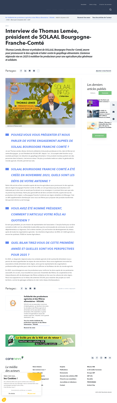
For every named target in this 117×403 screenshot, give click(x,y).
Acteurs (92, 93)
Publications (70, 9)
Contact (62, 385)
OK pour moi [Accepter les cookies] (31, 393)
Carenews (105, 93)
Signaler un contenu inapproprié (66, 288)
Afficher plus (99, 135)
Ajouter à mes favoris (103, 71)
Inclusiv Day (91, 385)
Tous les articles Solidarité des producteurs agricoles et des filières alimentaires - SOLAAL (35, 322)
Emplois (104, 9)
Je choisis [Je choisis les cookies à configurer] (12, 393)
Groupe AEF (91, 373)
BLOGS (55, 9)
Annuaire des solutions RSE (69, 376)
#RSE (7, 25)
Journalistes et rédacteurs (68, 382)
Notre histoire (37, 366)
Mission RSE (91, 366)
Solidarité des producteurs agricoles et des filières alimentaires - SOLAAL (31, 17)
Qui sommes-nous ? (39, 369)
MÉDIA (48, 9)
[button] (4, 400)
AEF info (90, 376)
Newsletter (83, 4)
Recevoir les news (83, 17)
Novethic (90, 379)
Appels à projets (94, 9)
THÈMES (61, 9)
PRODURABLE (91, 382)
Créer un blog (92, 4)
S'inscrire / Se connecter (105, 4)
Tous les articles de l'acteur (102, 17)
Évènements (81, 9)
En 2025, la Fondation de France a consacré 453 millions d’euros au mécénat (105, 114)
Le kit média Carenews (94, 369)
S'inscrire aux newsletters (68, 379)
